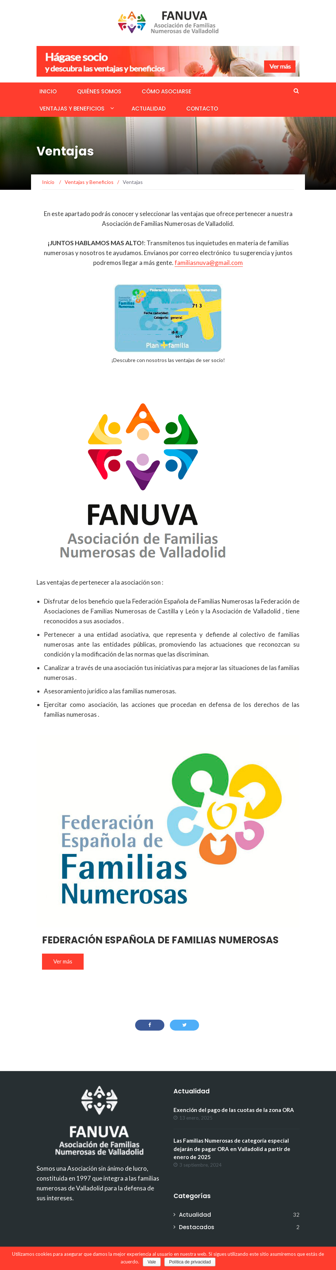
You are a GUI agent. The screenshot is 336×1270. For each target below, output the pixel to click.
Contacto (202, 108)
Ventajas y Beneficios (71, 108)
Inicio (48, 91)
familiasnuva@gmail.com (209, 262)
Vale (152, 1262)
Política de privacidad (190, 1262)
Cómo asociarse (166, 91)
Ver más (62, 961)
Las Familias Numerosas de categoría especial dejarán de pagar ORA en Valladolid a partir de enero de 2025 (231, 1148)
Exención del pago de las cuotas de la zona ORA (233, 1110)
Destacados (196, 1227)
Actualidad (148, 108)
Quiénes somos (99, 91)
